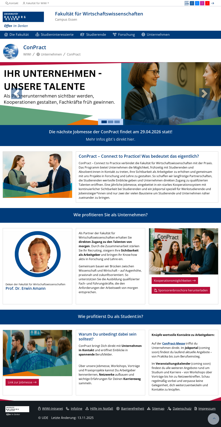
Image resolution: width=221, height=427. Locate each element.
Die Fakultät (16, 34)
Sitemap (155, 408)
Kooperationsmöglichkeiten (175, 281)
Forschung (124, 34)
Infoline (74, 408)
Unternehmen (156, 34)
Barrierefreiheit (130, 408)
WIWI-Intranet (50, 408)
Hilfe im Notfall (99, 408)
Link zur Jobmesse (22, 382)
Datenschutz (179, 408)
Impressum (205, 408)
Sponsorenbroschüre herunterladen (181, 290)
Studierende (93, 34)
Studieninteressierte (55, 34)
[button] (16, 93)
